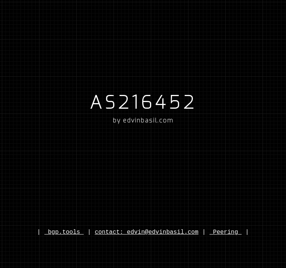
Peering (225, 232)
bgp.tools (64, 232)
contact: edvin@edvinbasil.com (146, 232)
